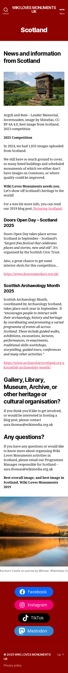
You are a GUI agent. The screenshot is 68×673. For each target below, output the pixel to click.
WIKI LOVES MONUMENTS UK (34, 9)
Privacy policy (13, 665)
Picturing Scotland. (48, 209)
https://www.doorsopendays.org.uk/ (31, 274)
